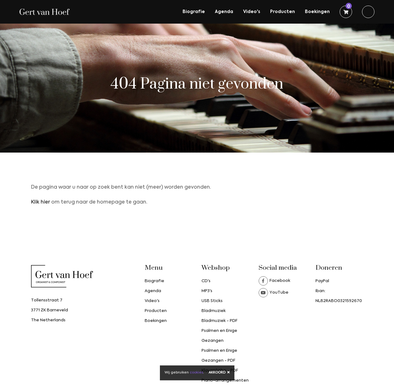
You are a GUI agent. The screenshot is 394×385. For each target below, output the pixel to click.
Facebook (274, 281)
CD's (206, 281)
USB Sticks (212, 301)
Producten (282, 12)
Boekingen (317, 12)
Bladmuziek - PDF (220, 321)
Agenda (224, 12)
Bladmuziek (214, 311)
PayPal (322, 281)
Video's (251, 12)
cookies (196, 372)
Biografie (194, 12)
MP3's (207, 291)
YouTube (273, 292)
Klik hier (40, 202)
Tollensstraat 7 (46, 300)
